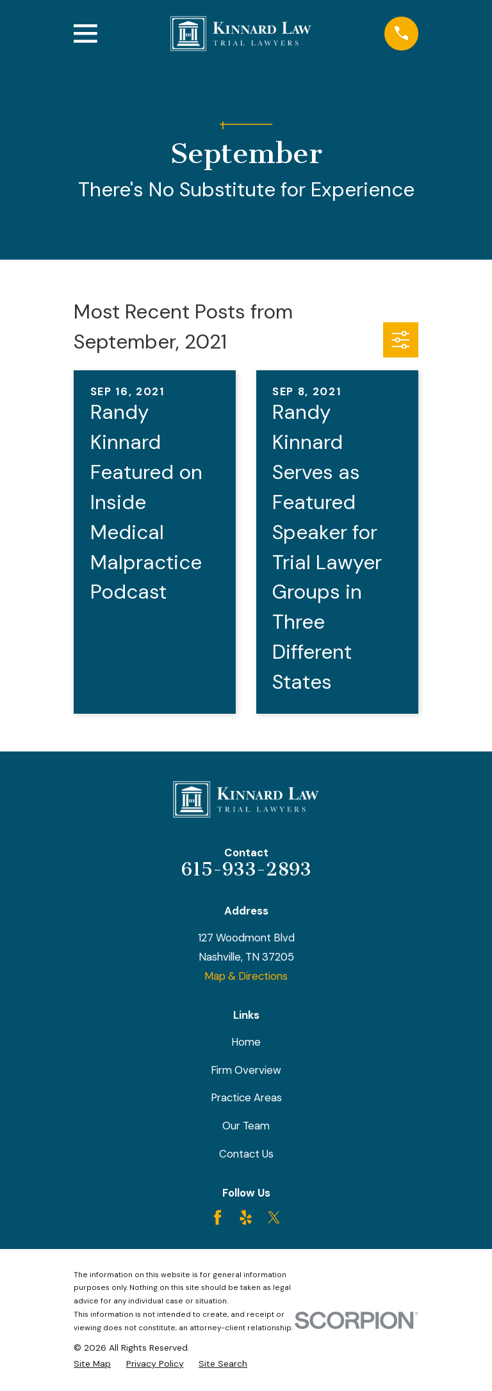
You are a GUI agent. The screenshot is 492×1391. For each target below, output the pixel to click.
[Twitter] (273, 1217)
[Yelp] (245, 1217)
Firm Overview (246, 1070)
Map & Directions (246, 976)
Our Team (246, 1126)
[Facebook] (217, 1217)
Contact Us (246, 1154)
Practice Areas (246, 1097)
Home (246, 1042)
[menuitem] (92, 1364)
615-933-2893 (246, 869)
